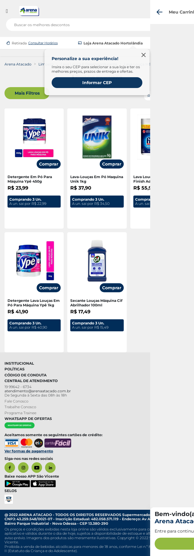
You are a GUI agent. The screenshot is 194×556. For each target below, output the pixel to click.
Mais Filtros (27, 93)
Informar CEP (97, 82)
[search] (97, 23)
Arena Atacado (18, 64)
